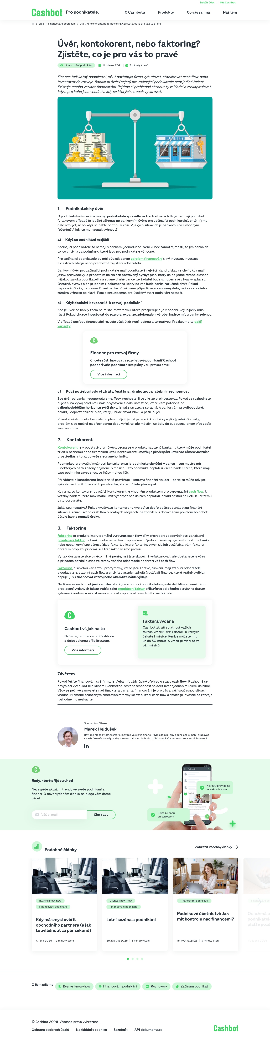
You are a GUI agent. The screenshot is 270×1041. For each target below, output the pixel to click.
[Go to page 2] (132, 959)
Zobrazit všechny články (216, 847)
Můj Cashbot (228, 2)
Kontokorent (68, 447)
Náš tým (230, 12)
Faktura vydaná (158, 621)
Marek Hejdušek (100, 729)
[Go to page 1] (127, 959)
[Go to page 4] (142, 959)
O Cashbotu (135, 12)
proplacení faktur (71, 540)
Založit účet (207, 2)
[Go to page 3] (137, 959)
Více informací (108, 374)
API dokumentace (148, 1030)
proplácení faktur (131, 589)
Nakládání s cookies (91, 1030)
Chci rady (101, 814)
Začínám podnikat (192, 986)
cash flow (196, 491)
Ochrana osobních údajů (50, 1030)
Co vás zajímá (198, 12)
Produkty (166, 12)
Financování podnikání (76, 65)
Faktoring (65, 536)
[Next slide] (259, 902)
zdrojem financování (146, 259)
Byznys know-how (50, 900)
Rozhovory (156, 986)
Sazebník (121, 1030)
